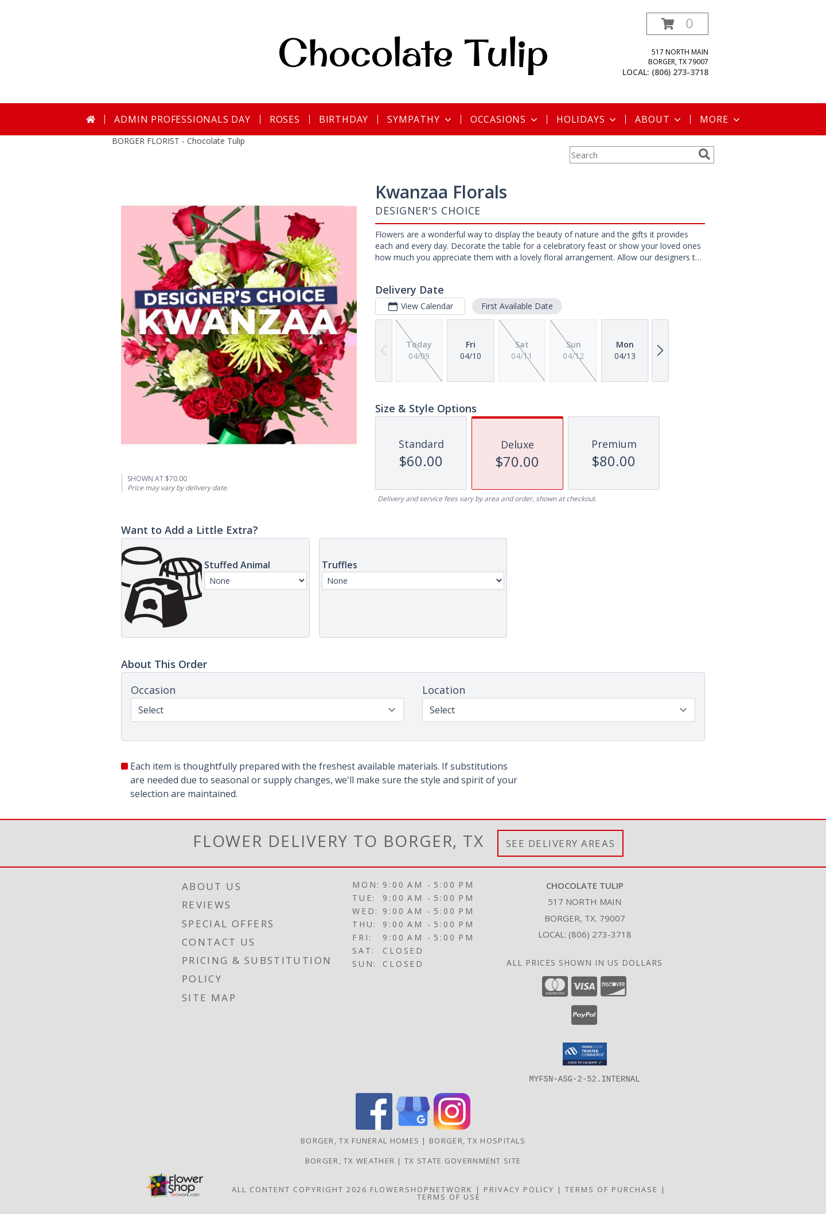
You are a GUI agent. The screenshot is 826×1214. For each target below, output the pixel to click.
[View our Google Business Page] (413, 1126)
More (721, 119)
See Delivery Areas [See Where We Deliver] (560, 843)
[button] (677, 24)
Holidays (587, 119)
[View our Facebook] (374, 1126)
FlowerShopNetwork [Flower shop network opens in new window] (421, 1189)
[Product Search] (631, 155)
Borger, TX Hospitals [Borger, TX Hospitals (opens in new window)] (477, 1140)
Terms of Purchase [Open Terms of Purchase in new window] (611, 1189)
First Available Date (517, 305)
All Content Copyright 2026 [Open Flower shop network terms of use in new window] (299, 1189)
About (659, 119)
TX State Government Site (462, 1160)
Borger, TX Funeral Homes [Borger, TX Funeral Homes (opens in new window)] (360, 1140)
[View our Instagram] (452, 1126)
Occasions (505, 119)
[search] (704, 154)
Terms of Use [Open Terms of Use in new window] (449, 1196)
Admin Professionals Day (182, 119)
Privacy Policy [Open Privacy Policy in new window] (519, 1189)
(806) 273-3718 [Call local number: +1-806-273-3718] (680, 72)
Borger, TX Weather (350, 1160)
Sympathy (420, 119)
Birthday (343, 119)
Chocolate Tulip (413, 52)
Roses (285, 119)
